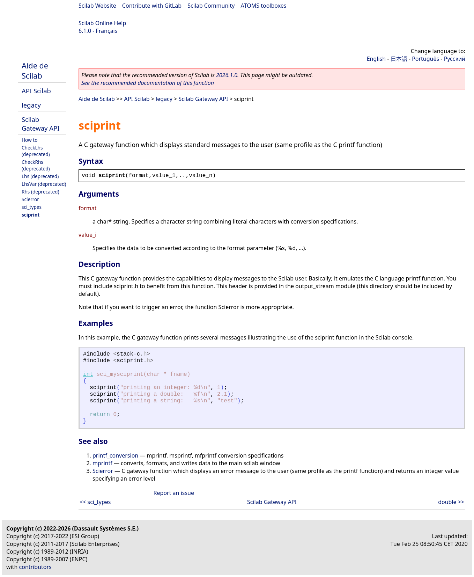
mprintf (102, 463)
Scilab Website (97, 5)
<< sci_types (95, 502)
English (376, 59)
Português (425, 59)
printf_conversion (115, 455)
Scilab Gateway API (40, 123)
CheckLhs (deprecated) (36, 151)
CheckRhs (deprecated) (36, 165)
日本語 (399, 59)
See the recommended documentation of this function (147, 83)
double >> (451, 502)
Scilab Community (211, 5)
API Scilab (36, 90)
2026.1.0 (226, 75)
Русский (454, 59)
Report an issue (174, 493)
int (88, 374)
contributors (35, 567)
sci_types (32, 207)
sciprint (30, 214)
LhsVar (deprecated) (44, 184)
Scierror (30, 199)
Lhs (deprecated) (40, 176)
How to (29, 140)
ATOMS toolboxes (264, 5)
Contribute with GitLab (152, 5)
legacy (31, 105)
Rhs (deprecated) (40, 191)
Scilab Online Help (102, 23)
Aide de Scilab (35, 70)
